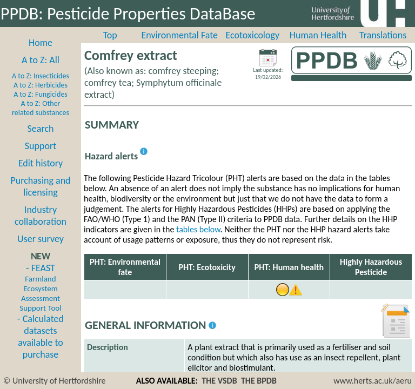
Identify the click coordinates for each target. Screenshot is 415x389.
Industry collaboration (40, 215)
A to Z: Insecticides (40, 76)
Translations (382, 35)
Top (110, 35)
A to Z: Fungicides (41, 94)
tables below (198, 229)
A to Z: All (40, 60)
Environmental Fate (180, 35)
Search (41, 129)
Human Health (318, 35)
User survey (40, 239)
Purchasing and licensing (40, 186)
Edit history (40, 163)
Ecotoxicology (253, 35)
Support (40, 146)
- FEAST (40, 287)
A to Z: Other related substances (40, 108)
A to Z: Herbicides (41, 85)
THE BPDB (259, 380)
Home (40, 43)
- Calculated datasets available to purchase (40, 336)
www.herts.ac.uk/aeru (372, 380)
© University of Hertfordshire (54, 380)
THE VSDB (219, 380)
